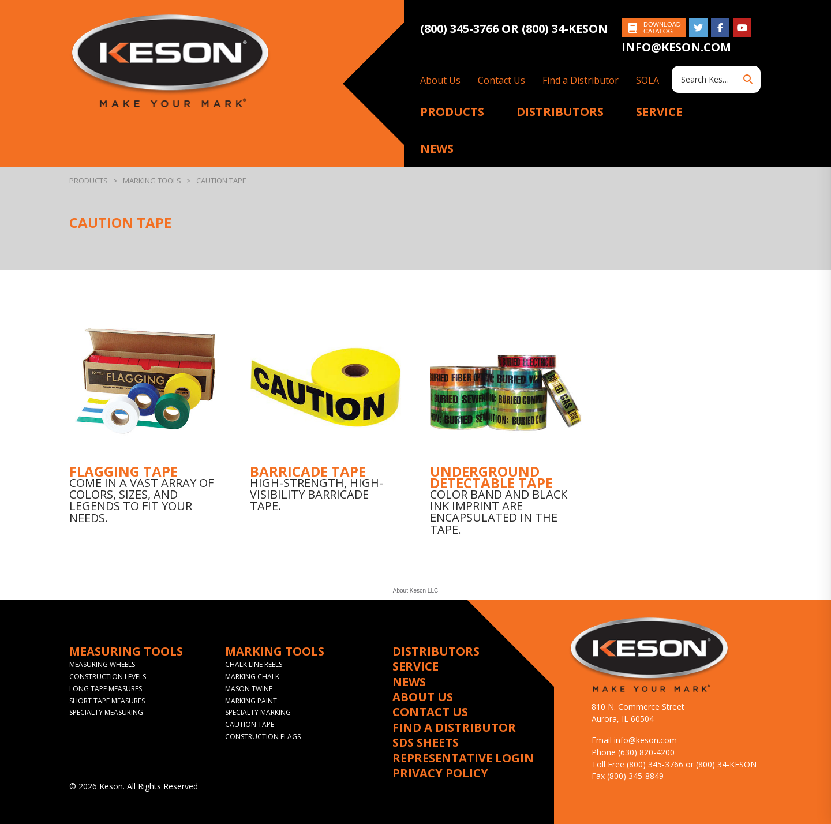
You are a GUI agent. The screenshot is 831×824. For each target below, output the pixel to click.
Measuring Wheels (102, 664)
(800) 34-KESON (565, 28)
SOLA (647, 80)
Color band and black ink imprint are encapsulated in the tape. (498, 511)
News (437, 148)
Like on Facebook (720, 27)
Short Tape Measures (107, 701)
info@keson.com (676, 47)
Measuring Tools (126, 651)
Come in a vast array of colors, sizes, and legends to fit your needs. (141, 500)
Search (748, 79)
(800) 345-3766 (460, 28)
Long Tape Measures (105, 689)
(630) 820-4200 (646, 752)
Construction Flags (263, 736)
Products (452, 111)
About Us (440, 80)
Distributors (560, 111)
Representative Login (463, 758)
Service (659, 111)
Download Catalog (662, 28)
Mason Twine (248, 689)
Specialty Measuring (106, 712)
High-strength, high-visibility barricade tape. (316, 494)
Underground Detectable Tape (491, 477)
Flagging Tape (123, 471)
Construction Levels (107, 676)
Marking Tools (152, 180)
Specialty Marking (258, 712)
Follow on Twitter (698, 27)
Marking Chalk (252, 676)
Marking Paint (251, 701)
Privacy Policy (440, 773)
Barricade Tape (308, 471)
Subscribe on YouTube (742, 27)
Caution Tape (249, 724)
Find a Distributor (580, 80)
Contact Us (501, 80)
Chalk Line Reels (253, 664)
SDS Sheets (425, 742)
